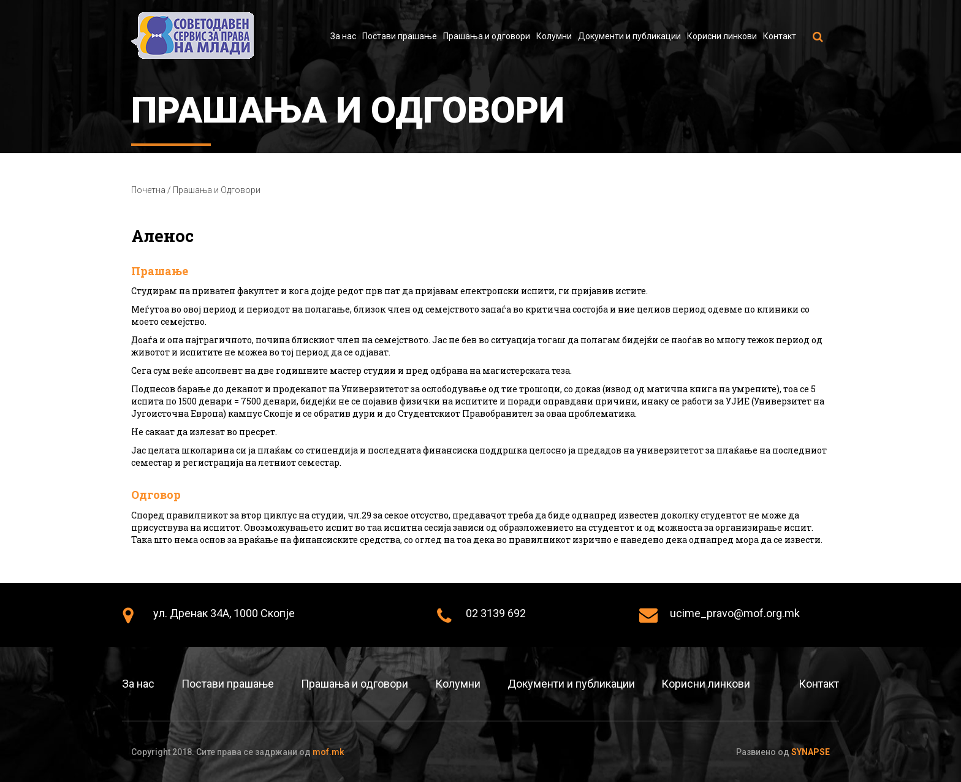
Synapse (810, 752)
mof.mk (328, 752)
